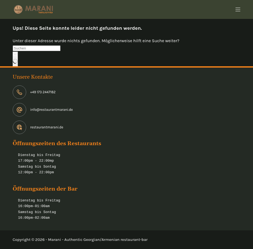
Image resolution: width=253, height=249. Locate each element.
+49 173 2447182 (43, 92)
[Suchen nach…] (36, 48)
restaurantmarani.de (46, 127)
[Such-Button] (15, 59)
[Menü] (237, 9)
